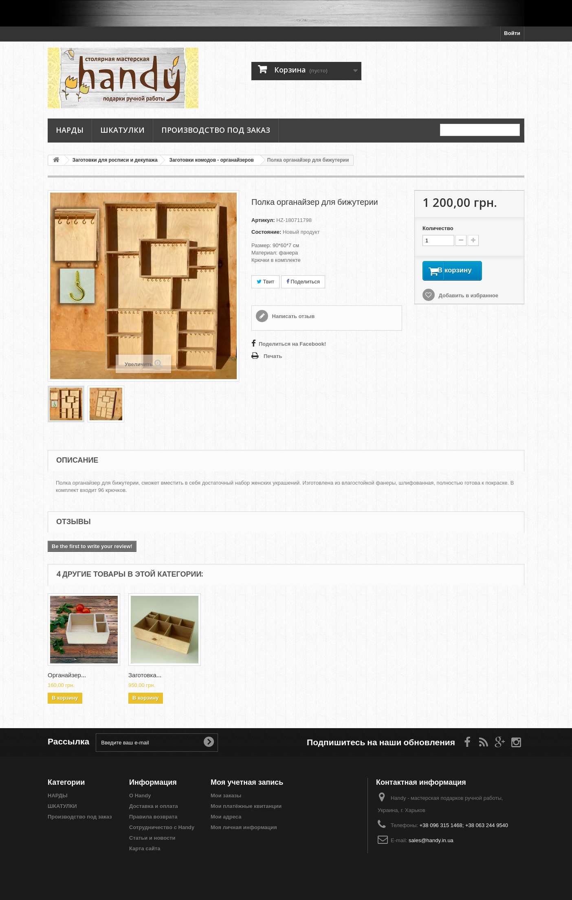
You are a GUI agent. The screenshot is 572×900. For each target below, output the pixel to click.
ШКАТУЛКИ (122, 130)
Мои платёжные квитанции (246, 806)
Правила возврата (153, 817)
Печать (273, 356)
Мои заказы (226, 795)
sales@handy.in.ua (431, 840)
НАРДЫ (70, 130)
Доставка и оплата (153, 806)
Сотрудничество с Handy (161, 827)
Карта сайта (145, 848)
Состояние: (266, 232)
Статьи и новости (152, 838)
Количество (437, 228)
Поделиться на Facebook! (292, 344)
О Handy (140, 795)
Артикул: (263, 220)
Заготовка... (64, 675)
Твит (265, 282)
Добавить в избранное (467, 297)
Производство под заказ (215, 130)
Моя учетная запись (247, 782)
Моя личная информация (244, 827)
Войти (512, 33)
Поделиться (303, 282)
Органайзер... (228, 675)
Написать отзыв (293, 316)
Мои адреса (226, 817)
